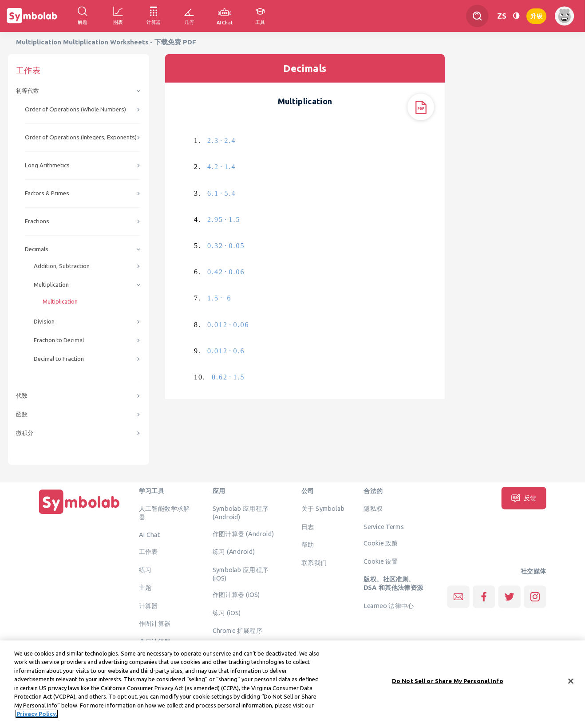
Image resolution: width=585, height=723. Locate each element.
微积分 (24, 433)
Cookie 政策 (381, 543)
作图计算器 (155, 623)
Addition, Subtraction (62, 266)
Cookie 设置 (381, 561)
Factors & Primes (47, 193)
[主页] (79, 514)
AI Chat (149, 534)
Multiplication (51, 284)
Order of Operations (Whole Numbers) (75, 109)
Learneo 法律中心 (389, 605)
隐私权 (373, 508)
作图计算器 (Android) (243, 533)
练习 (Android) (234, 551)
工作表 (148, 551)
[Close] (571, 685)
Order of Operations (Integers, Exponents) (81, 137)
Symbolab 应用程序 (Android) (241, 513)
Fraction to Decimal (59, 340)
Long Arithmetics (47, 165)
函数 (22, 414)
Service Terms (384, 526)
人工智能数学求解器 (164, 513)
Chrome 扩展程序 (238, 630)
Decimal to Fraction (59, 359)
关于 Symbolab (322, 508)
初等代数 (27, 90)
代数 (22, 395)
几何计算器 (155, 641)
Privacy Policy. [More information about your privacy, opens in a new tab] (36, 718)
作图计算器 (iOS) (236, 594)
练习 (145, 569)
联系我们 (314, 562)
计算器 (148, 605)
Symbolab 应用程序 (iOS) (241, 573)
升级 (536, 15)
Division (44, 321)
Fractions (37, 221)
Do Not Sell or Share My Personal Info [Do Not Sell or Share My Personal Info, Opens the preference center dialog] (447, 685)
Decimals (36, 249)
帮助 (307, 544)
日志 (307, 526)
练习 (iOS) (227, 612)
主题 (145, 587)
